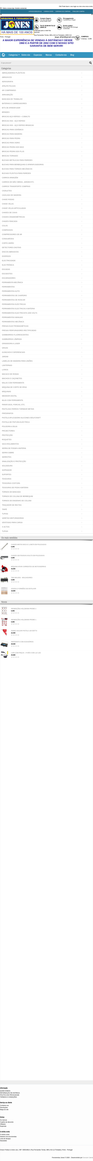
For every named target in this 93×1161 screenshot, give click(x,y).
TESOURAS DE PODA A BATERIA (15, 488)
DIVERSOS (6, 256)
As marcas (3, 1120)
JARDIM (5, 357)
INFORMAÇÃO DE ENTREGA (10, 1093)
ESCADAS (6, 269)
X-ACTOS (5, 527)
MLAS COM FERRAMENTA (12, 400)
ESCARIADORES (8, 278)
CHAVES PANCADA (9, 221)
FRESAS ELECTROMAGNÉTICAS (15, 326)
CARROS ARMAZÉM (10, 178)
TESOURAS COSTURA (11, 483)
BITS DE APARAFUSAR (11, 108)
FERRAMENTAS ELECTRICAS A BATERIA (18, 309)
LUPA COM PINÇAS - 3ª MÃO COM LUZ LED (26, 653)
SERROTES (6, 457)
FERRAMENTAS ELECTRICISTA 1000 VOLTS (19, 313)
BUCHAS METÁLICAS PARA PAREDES (17, 160)
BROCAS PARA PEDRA (11, 138)
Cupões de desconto (6, 1122)
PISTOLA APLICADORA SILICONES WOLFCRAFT (21, 418)
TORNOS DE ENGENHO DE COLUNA (16, 501)
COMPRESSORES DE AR (12, 234)
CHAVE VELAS (8, 204)
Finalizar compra (78, 11)
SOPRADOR (7, 470)
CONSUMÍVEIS (8, 239)
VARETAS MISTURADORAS (13, 518)
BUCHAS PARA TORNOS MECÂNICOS (17, 169)
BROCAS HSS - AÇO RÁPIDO (13, 121)
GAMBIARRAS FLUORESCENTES (15, 335)
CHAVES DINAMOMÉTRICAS (13, 217)
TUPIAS (5, 514)
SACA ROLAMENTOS (10, 444)
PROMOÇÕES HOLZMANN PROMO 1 (23, 620)
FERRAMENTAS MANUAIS (12, 317)
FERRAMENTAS (8, 287)
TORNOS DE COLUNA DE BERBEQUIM (17, 496)
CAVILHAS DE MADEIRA (11, 195)
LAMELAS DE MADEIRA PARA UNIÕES (17, 361)
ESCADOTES (7, 274)
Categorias (13, 54)
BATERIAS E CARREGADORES (14, 103)
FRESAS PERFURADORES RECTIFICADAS (19, 330)
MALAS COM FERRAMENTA (13, 383)
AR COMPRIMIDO (9, 90)
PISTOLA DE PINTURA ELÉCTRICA (16, 422)
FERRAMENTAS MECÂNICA (13, 322)
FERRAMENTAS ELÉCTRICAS (14, 304)
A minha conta (48, 11)
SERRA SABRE (8, 453)
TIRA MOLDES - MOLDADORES (21, 577)
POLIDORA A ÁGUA (9, 426)
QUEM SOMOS (5, 1091)
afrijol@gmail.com (67, 37)
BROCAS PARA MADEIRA (12, 134)
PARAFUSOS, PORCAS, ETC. (13, 405)
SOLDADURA (7, 466)
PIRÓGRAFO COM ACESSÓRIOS (22, 642)
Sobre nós (25, 54)
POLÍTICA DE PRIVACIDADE (9, 1095)
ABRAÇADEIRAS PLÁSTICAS (13, 73)
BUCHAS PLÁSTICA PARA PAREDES (16, 173)
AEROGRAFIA (7, 82)
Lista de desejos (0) (35, 11)
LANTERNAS (7, 365)
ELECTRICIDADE (9, 261)
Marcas (49, 54)
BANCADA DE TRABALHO (12, 99)
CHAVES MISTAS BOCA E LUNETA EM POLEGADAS (28, 544)
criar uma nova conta (86, 6)
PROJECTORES (8, 431)
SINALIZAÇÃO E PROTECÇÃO (14, 461)
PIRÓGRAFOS (7, 413)
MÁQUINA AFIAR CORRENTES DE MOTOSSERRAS (28, 566)
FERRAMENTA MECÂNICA (12, 282)
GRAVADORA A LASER (11, 343)
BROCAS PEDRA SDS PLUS (13, 151)
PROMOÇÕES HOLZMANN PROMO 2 (23, 609)
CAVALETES (7, 191)
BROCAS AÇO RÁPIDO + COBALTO (16, 116)
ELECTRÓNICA (8, 265)
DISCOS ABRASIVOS (10, 252)
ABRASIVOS (7, 77)
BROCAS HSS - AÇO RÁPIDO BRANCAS (18, 125)
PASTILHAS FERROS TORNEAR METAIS (18, 409)
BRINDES (5, 112)
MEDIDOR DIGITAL (9, 396)
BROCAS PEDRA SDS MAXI (13, 147)
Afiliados (3, 1124)
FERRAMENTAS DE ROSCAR (13, 300)
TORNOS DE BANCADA (11, 492)
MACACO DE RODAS (10, 374)
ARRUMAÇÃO (7, 95)
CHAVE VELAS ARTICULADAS (14, 208)
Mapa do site (4, 1109)
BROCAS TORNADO (10, 156)
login (74, 6)
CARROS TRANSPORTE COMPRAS (16, 186)
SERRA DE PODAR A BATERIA (14, 448)
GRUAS (5, 348)
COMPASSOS (7, 230)
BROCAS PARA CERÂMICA (12, 130)
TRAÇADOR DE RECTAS (12, 505)
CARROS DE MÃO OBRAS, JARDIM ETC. (18, 182)
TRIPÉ (4, 509)
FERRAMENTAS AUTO (11, 291)
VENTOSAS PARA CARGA (12, 522)
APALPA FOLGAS (9, 86)
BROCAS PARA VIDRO (11, 143)
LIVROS (5, 370)
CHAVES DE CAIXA (9, 213)
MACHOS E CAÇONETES (12, 378)
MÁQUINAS (6, 391)
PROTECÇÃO (7, 435)
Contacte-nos (61, 54)
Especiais (38, 54)
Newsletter (3, 1141)
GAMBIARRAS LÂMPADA (12, 339)
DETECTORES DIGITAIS (11, 247)
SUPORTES (6, 474)
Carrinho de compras (62, 11)
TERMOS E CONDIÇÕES (8, 1097)
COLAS (5, 226)
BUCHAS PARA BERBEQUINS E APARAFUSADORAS (23, 165)
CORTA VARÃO (8, 243)
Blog (72, 54)
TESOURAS (6, 479)
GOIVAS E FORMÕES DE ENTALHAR (23, 589)
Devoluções (4, 1107)
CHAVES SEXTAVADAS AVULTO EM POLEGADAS (28, 555)
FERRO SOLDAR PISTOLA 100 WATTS (24, 631)
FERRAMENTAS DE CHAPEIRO (14, 295)
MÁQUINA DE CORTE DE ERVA (14, 387)
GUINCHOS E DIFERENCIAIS (13, 352)
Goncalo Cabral (88, 1157)
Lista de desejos (5, 1139)
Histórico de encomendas (8, 1136)
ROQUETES (7, 440)
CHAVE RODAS (8, 199)
